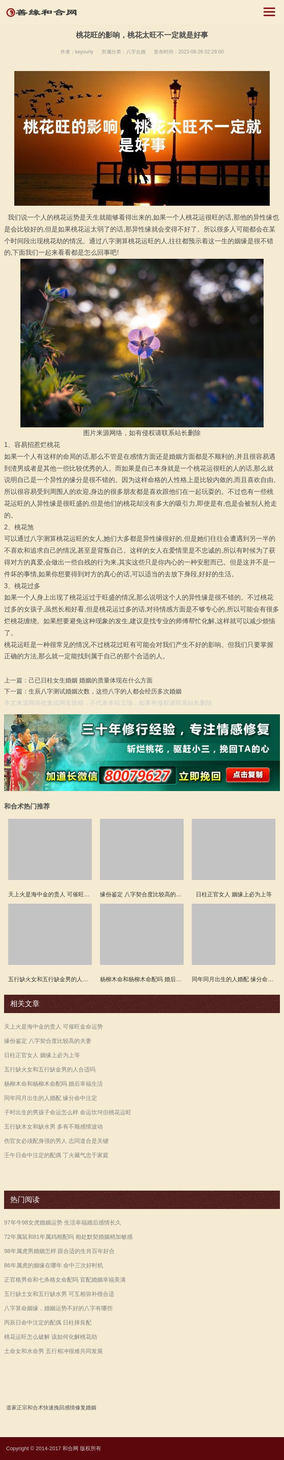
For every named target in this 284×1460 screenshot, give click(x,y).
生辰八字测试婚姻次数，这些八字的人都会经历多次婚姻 (105, 691)
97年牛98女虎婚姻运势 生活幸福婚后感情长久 (62, 1222)
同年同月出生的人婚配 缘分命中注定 (50, 1098)
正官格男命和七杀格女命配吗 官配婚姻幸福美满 (65, 1279)
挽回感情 (64, 1407)
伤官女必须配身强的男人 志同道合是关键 (56, 1141)
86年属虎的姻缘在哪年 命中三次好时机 (53, 1265)
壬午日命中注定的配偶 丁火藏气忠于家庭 (56, 1155)
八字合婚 (136, 52)
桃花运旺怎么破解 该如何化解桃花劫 (50, 1336)
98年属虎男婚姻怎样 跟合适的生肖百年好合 (59, 1251)
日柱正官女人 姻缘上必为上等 (42, 1055)
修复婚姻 (85, 1407)
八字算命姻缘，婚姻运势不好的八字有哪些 (58, 1308)
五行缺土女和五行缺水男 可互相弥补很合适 (59, 1294)
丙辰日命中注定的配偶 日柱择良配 (47, 1322)
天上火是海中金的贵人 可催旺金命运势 (53, 1026)
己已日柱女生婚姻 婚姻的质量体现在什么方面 (91, 680)
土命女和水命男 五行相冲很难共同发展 (53, 1351)
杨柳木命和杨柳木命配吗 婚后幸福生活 (53, 1083)
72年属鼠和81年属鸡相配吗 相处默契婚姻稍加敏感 (68, 1236)
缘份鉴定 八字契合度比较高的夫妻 (47, 1041)
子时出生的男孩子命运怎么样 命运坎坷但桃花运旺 (67, 1112)
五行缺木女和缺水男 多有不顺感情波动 (53, 1126)
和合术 (35, 1407)
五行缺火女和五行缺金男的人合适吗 (49, 1069)
